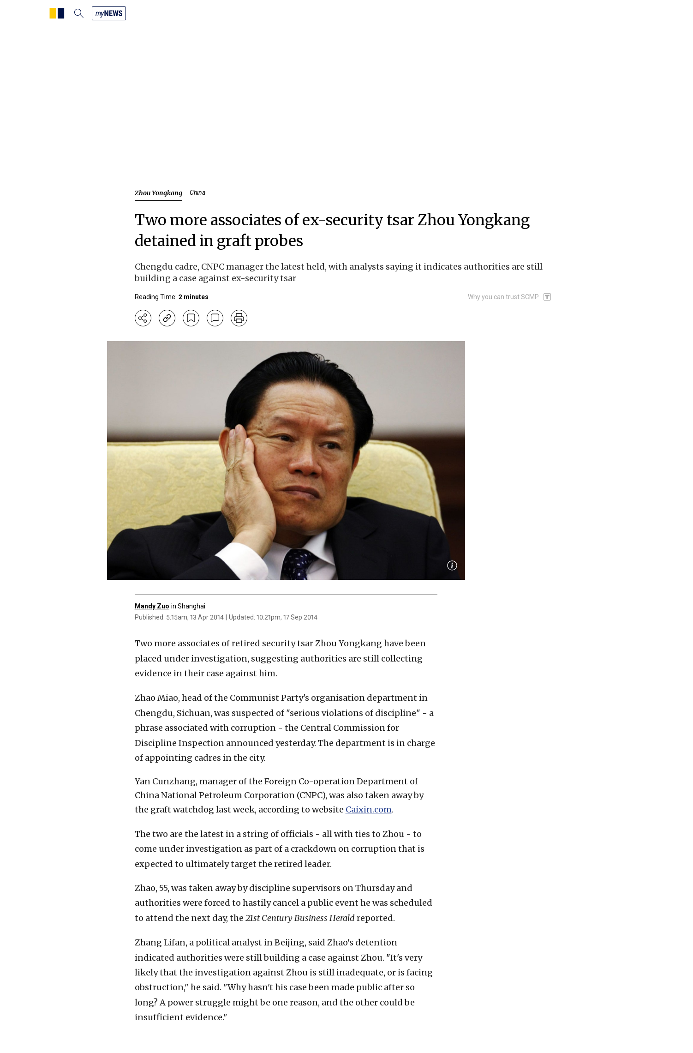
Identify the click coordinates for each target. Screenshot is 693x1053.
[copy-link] (167, 318)
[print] (239, 318)
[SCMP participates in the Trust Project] (510, 297)
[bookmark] (191, 318)
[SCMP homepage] (57, 13)
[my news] (109, 13)
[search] (78, 13)
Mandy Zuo (152, 606)
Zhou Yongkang (158, 193)
